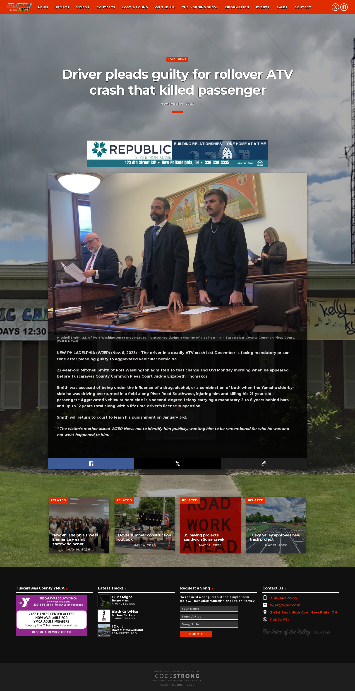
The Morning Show (200, 7)
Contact (302, 7)
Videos (82, 7)
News (43, 7)
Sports (62, 7)
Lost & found (135, 7)
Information (237, 7)
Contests (105, 7)
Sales (282, 7)
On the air (165, 7)
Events (262, 7)
